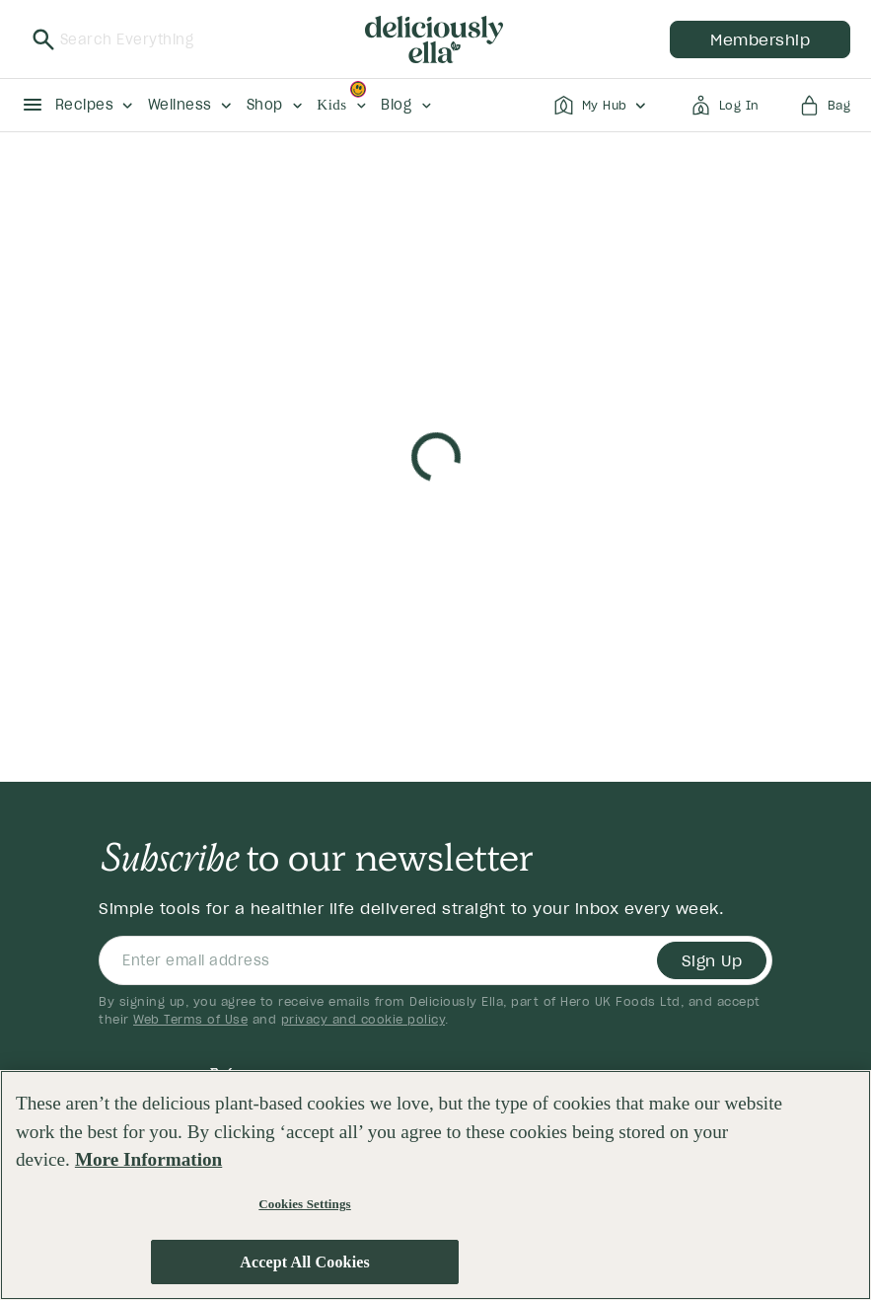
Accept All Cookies (305, 1262)
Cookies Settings (304, 1203)
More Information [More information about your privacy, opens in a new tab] (148, 1159)
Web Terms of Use (190, 1019)
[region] (435, 1185)
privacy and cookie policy (363, 1019)
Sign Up (712, 960)
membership (760, 39)
